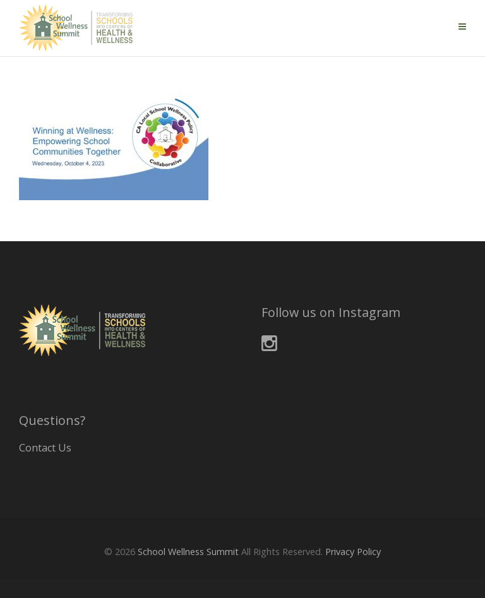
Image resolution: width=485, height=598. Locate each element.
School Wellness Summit (188, 552)
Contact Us (45, 448)
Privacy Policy (353, 552)
